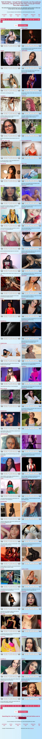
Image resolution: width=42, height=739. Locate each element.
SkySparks (24, 96)
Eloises (2, 278)
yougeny (2, 50)
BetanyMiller (24, 278)
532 (38, 19)
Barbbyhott (24, 598)
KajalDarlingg (24, 552)
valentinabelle (24, 50)
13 (20, 19)
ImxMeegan (3, 552)
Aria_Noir (2, 689)
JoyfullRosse (3, 667)
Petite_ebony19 (4, 393)
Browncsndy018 (25, 119)
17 (30, 19)
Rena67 (2, 302)
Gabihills (2, 576)
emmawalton (24, 644)
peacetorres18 (3, 415)
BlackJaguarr (24, 530)
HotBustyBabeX (25, 484)
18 (33, 19)
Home (16, 25)
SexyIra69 (24, 347)
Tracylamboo (24, 73)
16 (28, 19)
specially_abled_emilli (5, 141)
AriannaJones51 (25, 324)
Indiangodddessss (4, 119)
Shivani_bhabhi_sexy (26, 233)
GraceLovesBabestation (27, 141)
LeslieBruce (3, 598)
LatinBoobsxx (3, 370)
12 (18, 19)
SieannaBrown (25, 415)
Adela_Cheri (24, 165)
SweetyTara (3, 644)
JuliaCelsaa (24, 187)
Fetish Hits (32, 737)
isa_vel (2, 73)
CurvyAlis (24, 210)
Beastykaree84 (4, 507)
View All (3, 19)
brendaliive (24, 461)
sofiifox (2, 461)
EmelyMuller (24, 393)
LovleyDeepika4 (25, 621)
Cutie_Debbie (24, 256)
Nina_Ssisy (3, 621)
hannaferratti (3, 165)
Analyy (2, 484)
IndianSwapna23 (4, 233)
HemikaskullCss (4, 256)
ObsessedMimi (25, 689)
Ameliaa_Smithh (25, 576)
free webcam (22, 727)
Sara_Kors (3, 187)
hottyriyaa (24, 507)
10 (13, 19)
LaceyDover (3, 96)
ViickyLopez (3, 28)
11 (15, 19)
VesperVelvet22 (25, 439)
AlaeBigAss (24, 370)
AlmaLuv (23, 667)
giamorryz (24, 302)
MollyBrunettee (4, 347)
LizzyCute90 (3, 530)
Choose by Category (23, 25)
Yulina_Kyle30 (24, 28)
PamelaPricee (3, 324)
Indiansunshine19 (4, 439)
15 (25, 19)
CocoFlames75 (4, 210)
